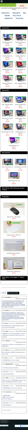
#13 (3, 392)
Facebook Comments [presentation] (13, 293)
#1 (2, 297)
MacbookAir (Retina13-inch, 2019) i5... (7, 132)
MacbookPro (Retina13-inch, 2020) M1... (7, 70)
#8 (2, 357)
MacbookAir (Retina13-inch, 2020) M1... (20, 132)
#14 (3, 402)
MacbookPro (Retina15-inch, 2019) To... (21, 70)
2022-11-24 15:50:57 (22, 350)
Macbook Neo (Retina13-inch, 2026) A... (20, 105)
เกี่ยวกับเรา (5, 286)
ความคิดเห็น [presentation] (4, 293)
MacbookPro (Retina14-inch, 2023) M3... (7, 56)
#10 (3, 371)
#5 (2, 340)
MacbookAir (5, 90)
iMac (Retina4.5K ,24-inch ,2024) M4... (20, 167)
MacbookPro (5, 28)
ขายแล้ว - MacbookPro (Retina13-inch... (20, 84)
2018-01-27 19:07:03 (22, 298)
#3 (2, 323)
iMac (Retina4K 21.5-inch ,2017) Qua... (14, 181)
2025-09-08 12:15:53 (22, 385)
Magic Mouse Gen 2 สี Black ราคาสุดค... (14, 217)
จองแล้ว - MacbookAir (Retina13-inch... (7, 105)
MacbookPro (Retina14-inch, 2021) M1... (20, 43)
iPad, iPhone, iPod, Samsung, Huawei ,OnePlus (13, 189)
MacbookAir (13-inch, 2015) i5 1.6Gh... (7, 119)
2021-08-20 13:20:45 (22, 323)
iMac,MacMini (6, 153)
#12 (3, 385)
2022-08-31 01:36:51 (22, 342)
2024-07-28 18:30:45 (22, 371)
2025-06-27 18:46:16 (22, 377)
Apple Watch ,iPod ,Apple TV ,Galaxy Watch (13, 278)
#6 (2, 350)
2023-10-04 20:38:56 (22, 357)
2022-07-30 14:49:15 (22, 331)
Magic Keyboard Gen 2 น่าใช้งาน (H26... (14, 235)
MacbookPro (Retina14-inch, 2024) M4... (7, 43)
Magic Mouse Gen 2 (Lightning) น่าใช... (14, 271)
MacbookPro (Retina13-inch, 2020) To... (7, 84)
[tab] (4, 293)
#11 (3, 377)
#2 (2, 310)
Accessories (5, 197)
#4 (2, 331)
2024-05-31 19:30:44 (22, 365)
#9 (2, 364)
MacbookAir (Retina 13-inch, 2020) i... (20, 119)
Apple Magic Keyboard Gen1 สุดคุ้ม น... (14, 253)
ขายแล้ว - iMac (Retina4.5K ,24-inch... (7, 167)
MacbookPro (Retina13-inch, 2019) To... (21, 56)
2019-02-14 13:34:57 (22, 310)
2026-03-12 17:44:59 (22, 393)
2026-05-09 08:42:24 (22, 402)
